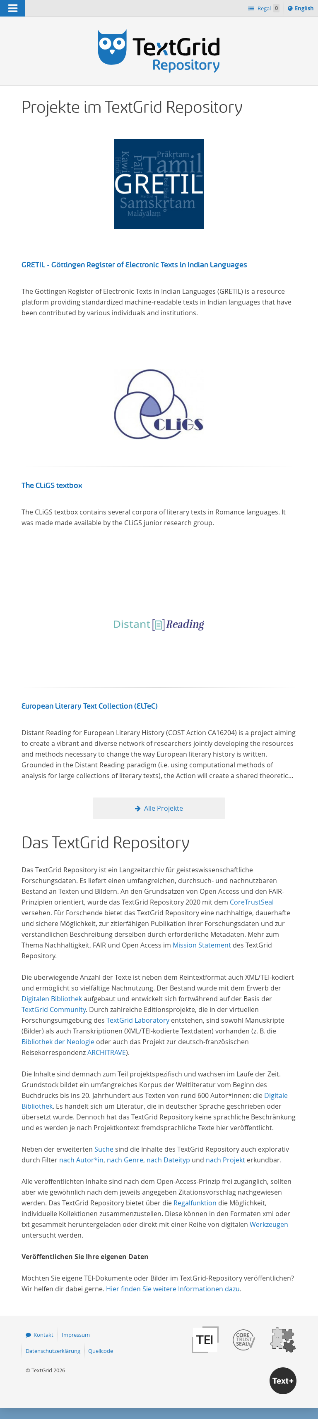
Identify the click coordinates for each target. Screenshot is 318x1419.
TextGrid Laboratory (137, 1020)
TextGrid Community (54, 1009)
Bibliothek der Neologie (58, 1041)
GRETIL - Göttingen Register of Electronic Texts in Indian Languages (134, 264)
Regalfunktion (195, 1202)
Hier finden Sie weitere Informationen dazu (173, 1288)
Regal (267, 8)
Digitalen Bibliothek (52, 998)
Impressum (76, 1334)
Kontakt (43, 1334)
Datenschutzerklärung (53, 1351)
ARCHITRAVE (106, 1052)
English (305, 9)
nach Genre (125, 1159)
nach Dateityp (168, 1159)
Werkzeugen (269, 1224)
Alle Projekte (163, 808)
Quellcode (100, 1351)
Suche (103, 1149)
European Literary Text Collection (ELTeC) (90, 706)
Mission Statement (202, 945)
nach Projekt (225, 1159)
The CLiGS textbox (52, 485)
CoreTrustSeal (252, 902)
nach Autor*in (81, 1159)
